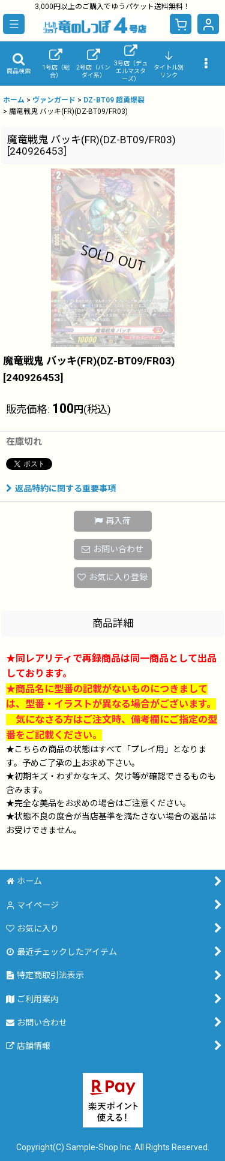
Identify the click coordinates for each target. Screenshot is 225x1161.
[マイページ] (208, 24)
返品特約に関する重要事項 (61, 488)
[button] (14, 24)
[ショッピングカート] (180, 24)
